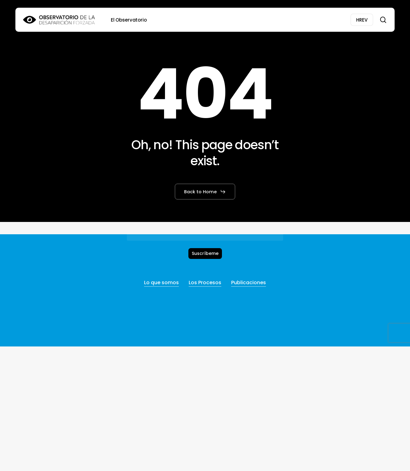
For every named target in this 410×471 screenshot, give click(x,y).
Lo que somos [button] (161, 282)
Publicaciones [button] (248, 282)
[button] (205, 192)
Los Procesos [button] (205, 282)
